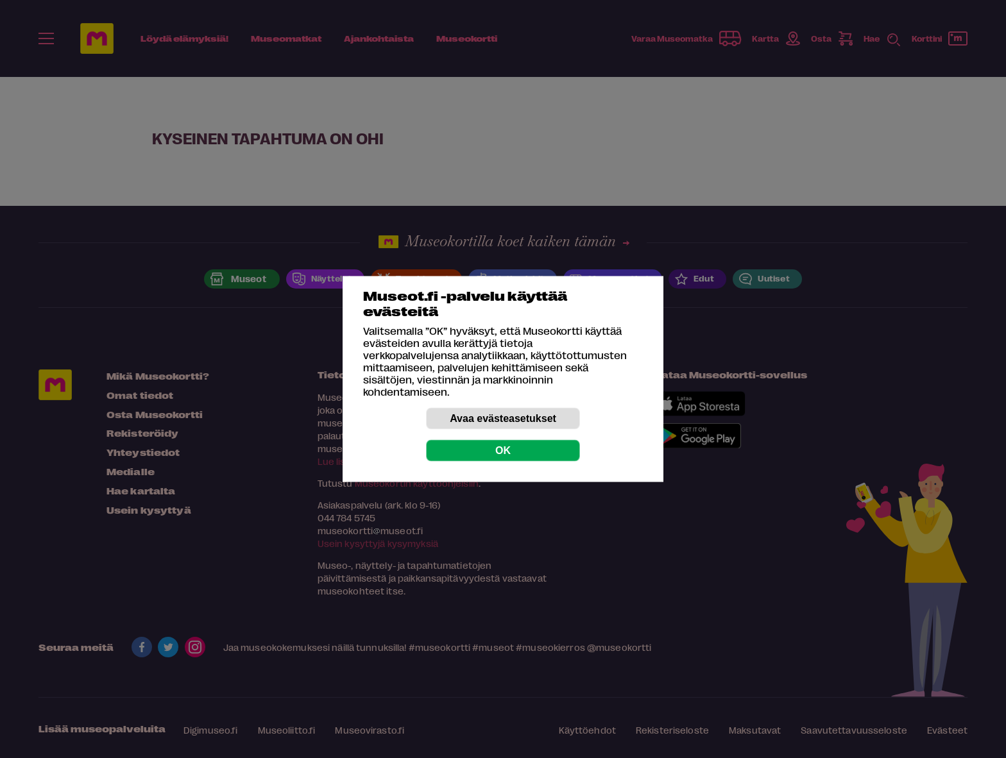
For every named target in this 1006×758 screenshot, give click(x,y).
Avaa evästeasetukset (503, 418)
